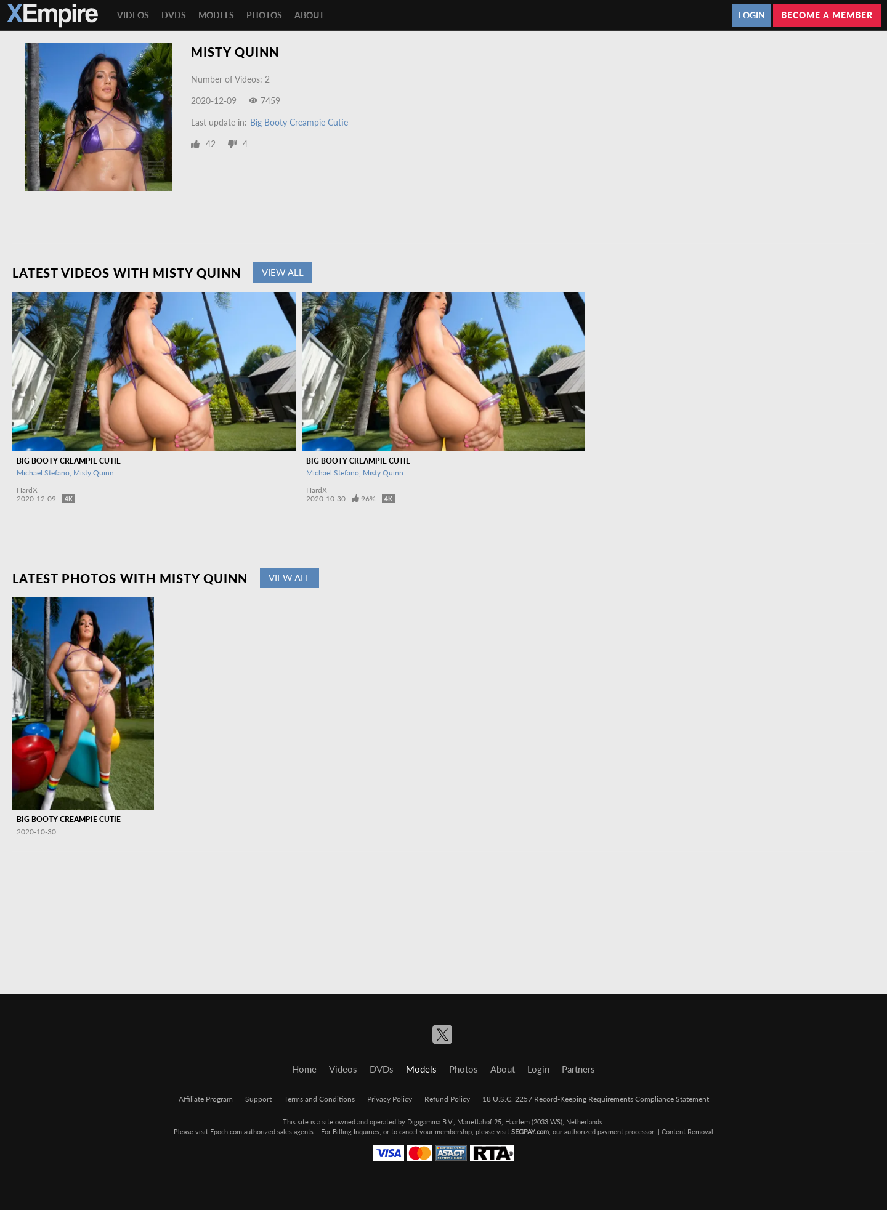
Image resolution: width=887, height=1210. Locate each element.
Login (752, 15)
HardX (27, 489)
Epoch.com (226, 1131)
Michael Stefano (43, 472)
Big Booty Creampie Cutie (299, 122)
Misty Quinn (93, 472)
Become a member (827, 15)
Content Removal (687, 1131)
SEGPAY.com (530, 1131)
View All (283, 272)
